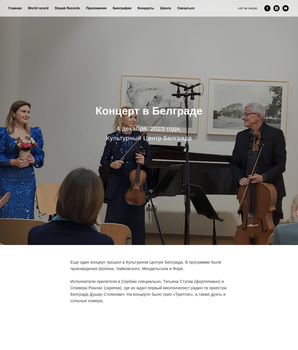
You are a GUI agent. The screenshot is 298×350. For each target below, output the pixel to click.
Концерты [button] (146, 8)
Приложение (96, 8)
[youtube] (285, 8)
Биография (122, 8)
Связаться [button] (185, 8)
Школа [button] (165, 8)
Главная (15, 8)
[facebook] (267, 8)
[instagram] (276, 8)
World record (38, 8)
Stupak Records (67, 8)
